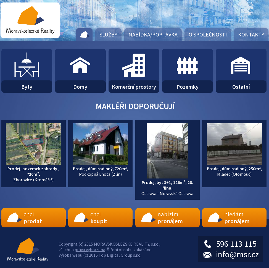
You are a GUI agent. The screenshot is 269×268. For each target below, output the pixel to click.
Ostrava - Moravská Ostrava (167, 185)
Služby (108, 34)
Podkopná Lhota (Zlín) (100, 168)
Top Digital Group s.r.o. (120, 255)
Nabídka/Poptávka (153, 34)
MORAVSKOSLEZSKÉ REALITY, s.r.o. (126, 244)
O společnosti (208, 34)
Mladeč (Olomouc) (234, 168)
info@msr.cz (237, 254)
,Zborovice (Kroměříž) (33, 171)
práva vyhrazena (90, 249)
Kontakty (251, 34)
